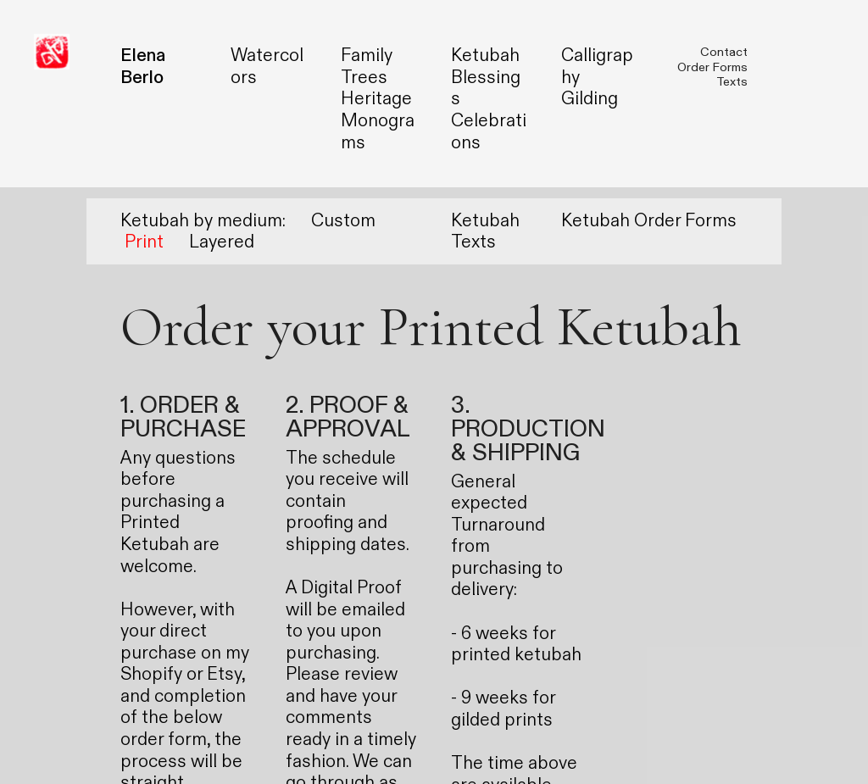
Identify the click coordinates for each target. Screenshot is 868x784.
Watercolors (267, 66)
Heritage (376, 98)
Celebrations (488, 131)
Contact (724, 52)
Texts (732, 82)
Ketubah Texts (485, 232)
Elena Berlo (142, 66)
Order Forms (712, 67)
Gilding (589, 98)
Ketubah (485, 55)
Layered (221, 242)
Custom (343, 221)
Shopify (151, 674)
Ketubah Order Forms (649, 221)
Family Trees (366, 66)
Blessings (485, 88)
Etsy (224, 674)
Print (144, 242)
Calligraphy (597, 66)
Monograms (378, 131)
